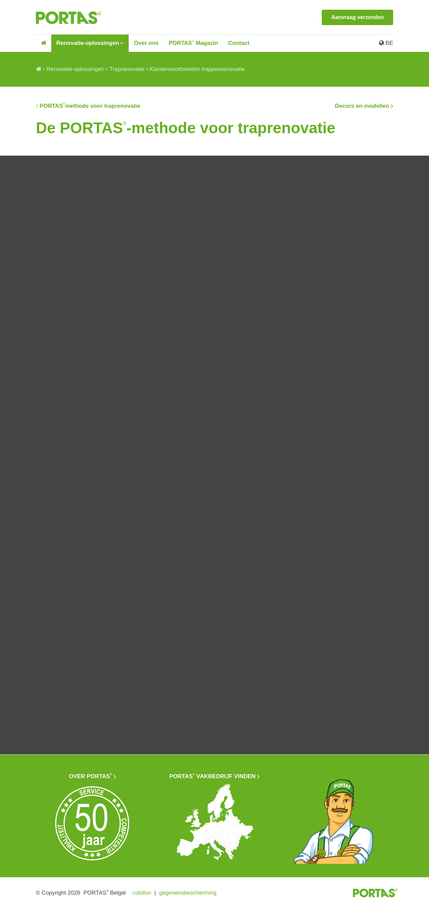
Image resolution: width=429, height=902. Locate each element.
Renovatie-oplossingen (87, 43)
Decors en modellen (362, 104)
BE (386, 43)
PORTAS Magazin (193, 43)
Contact (238, 43)
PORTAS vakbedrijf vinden (213, 773)
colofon (142, 890)
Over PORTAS (90, 773)
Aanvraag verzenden (357, 17)
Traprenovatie (127, 69)
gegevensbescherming (188, 890)
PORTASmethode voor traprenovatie (90, 104)
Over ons (146, 43)
